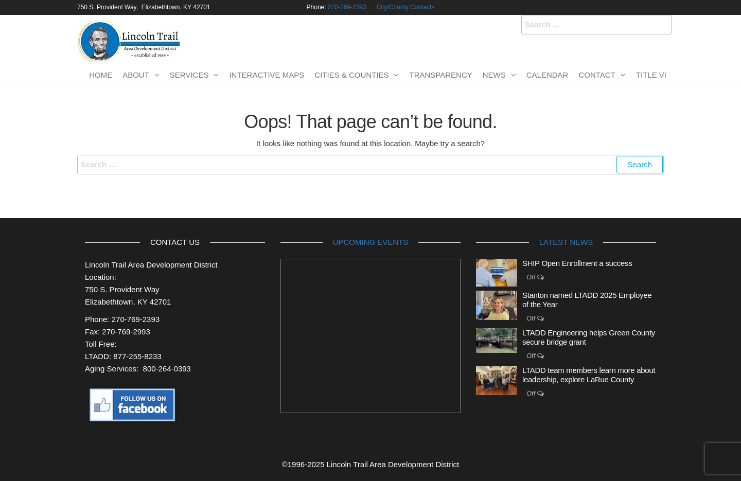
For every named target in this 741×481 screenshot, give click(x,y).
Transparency (440, 74)
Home (100, 74)
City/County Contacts (406, 7)
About (135, 74)
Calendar (547, 74)
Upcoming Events (371, 242)
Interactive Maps (266, 74)
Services (189, 74)
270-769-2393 (347, 7)
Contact (596, 74)
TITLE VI (651, 74)
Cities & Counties (351, 74)
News (494, 74)
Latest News (566, 242)
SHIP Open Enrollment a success (577, 263)
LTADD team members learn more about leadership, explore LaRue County (588, 375)
